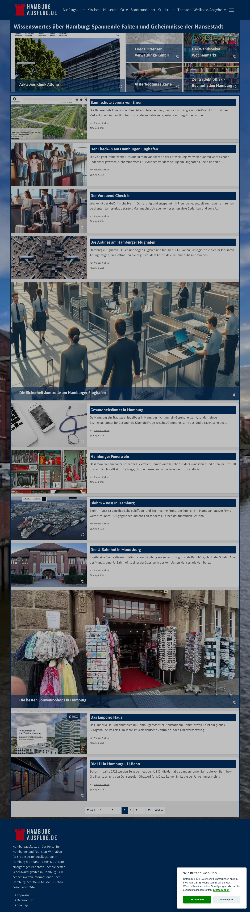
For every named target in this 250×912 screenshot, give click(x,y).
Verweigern (226, 899)
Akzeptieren (197, 899)
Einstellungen (221, 890)
